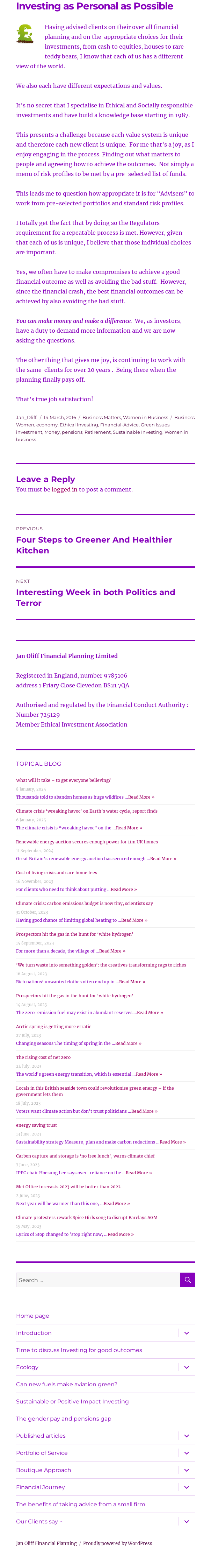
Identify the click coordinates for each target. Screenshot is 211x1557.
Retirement (98, 432)
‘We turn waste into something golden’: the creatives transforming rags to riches (101, 965)
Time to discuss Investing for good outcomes (79, 1350)
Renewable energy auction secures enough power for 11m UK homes (87, 841)
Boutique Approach (43, 1470)
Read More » (141, 797)
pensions (72, 432)
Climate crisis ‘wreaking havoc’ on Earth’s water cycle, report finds (87, 811)
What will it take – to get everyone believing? (63, 780)
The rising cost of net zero (43, 1057)
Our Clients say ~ (39, 1521)
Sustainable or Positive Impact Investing (72, 1401)
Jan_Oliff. (26, 417)
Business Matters (101, 417)
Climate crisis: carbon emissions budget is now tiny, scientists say (84, 903)
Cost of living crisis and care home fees (56, 872)
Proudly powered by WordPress (117, 1544)
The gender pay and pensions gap (63, 1418)
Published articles (41, 1435)
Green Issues (155, 424)
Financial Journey (40, 1487)
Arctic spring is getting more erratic (53, 1026)
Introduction (34, 1333)
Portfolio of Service (42, 1453)
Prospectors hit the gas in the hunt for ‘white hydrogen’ (74, 934)
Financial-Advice (119, 424)
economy (47, 424)
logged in (65, 489)
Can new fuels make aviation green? (66, 1384)
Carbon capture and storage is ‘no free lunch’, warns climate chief (85, 1156)
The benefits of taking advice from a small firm (80, 1504)
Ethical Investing (79, 424)
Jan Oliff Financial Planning (46, 1544)
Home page (32, 1315)
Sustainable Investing (137, 432)
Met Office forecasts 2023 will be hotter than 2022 (68, 1186)
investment (29, 432)
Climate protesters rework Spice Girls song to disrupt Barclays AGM (87, 1217)
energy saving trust (36, 1125)
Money (52, 432)
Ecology (27, 1367)
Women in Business (145, 417)
